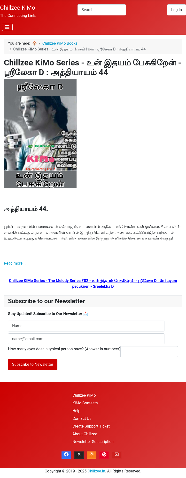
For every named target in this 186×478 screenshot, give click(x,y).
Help (76, 410)
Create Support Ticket (91, 426)
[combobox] (102, 9)
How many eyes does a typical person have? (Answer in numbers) (64, 349)
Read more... (15, 263)
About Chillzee (84, 434)
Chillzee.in (96, 471)
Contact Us (82, 418)
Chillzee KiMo (84, 395)
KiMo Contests (85, 403)
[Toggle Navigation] (7, 27)
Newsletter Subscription (93, 441)
